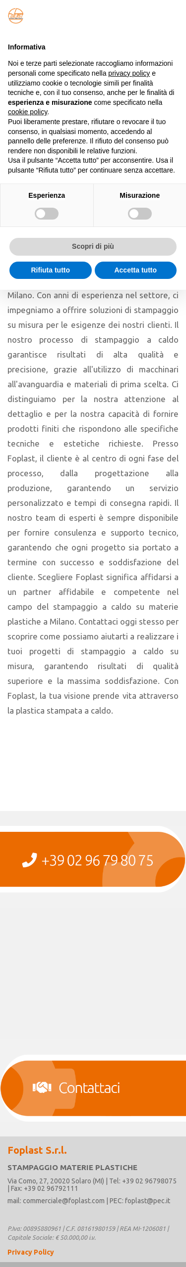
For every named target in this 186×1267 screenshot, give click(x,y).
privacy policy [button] (129, 73)
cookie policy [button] (27, 112)
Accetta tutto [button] (135, 270)
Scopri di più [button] (93, 246)
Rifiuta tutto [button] (50, 270)
